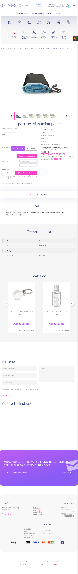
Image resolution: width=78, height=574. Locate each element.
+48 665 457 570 (48, 150)
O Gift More (28, 529)
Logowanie (46, 529)
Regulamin (25, 565)
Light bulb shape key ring (21, 313)
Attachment (6, 147)
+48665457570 (40, 6)
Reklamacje (28, 535)
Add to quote (26, 173)
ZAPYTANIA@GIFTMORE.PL (54, 154)
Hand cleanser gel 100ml (57, 313)
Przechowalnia (47, 533)
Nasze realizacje (30, 533)
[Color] (28, 165)
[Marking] (28, 161)
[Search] (25, 5)
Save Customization (27, 156)
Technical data (44, 195)
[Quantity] (7, 173)
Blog (25, 531)
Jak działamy (28, 537)
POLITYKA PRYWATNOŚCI (51, 561)
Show (9, 510)
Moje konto (46, 531)
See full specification (50, 145)
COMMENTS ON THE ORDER (8, 133)
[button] (11, 116)
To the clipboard (8, 183)
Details (29, 195)
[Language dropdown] (73, 5)
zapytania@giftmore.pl (54, 6)
